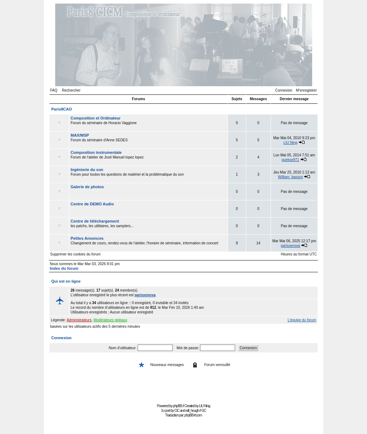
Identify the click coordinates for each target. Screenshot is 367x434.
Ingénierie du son (87, 169)
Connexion (283, 90)
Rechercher (71, 90)
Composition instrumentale (96, 152)
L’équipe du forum (301, 320)
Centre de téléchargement (95, 221)
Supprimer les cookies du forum (75, 254)
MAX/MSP (80, 135)
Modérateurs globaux (110, 320)
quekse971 (290, 160)
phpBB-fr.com (193, 415)
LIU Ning (290, 143)
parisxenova (290, 246)
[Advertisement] (183, 385)
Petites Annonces (87, 238)
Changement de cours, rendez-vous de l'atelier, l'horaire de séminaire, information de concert (148, 243)
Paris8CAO (61, 109)
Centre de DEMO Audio (92, 204)
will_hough (192, 411)
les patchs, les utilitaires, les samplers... (148, 226)
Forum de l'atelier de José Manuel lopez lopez (148, 157)
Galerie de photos (87, 187)
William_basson (290, 177)
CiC (177, 411)
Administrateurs (79, 320)
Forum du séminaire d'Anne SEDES (148, 140)
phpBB (177, 406)
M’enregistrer (306, 90)
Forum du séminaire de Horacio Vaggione (148, 123)
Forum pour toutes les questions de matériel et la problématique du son (148, 174)
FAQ (53, 90)
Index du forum (64, 268)
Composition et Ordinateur (95, 118)
